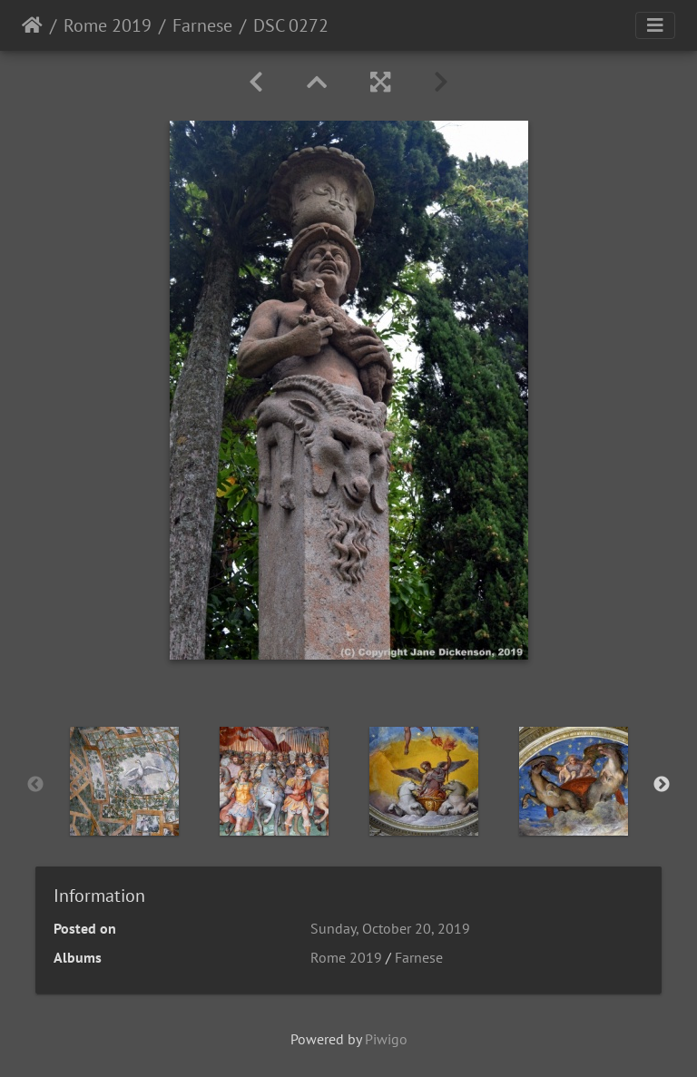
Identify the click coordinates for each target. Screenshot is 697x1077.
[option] (124, 781)
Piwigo (386, 1039)
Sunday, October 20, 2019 (390, 928)
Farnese (202, 25)
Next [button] (662, 785)
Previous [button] (35, 785)
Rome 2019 (108, 25)
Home (32, 25)
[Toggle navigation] (655, 25)
